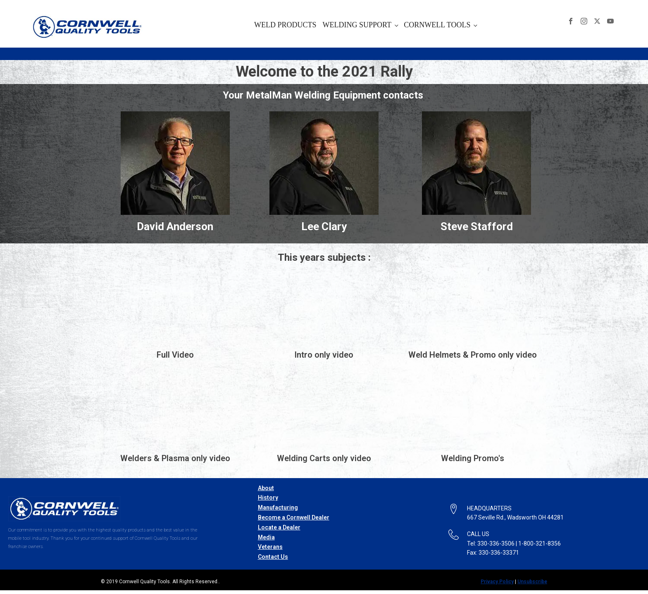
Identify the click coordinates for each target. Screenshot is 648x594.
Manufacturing (278, 507)
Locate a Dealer (279, 527)
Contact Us (273, 556)
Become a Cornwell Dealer (293, 517)
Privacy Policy (497, 581)
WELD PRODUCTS (285, 25)
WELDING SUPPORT (357, 25)
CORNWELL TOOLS (437, 25)
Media (266, 537)
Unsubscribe (532, 581)
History (268, 497)
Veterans (270, 546)
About (266, 488)
